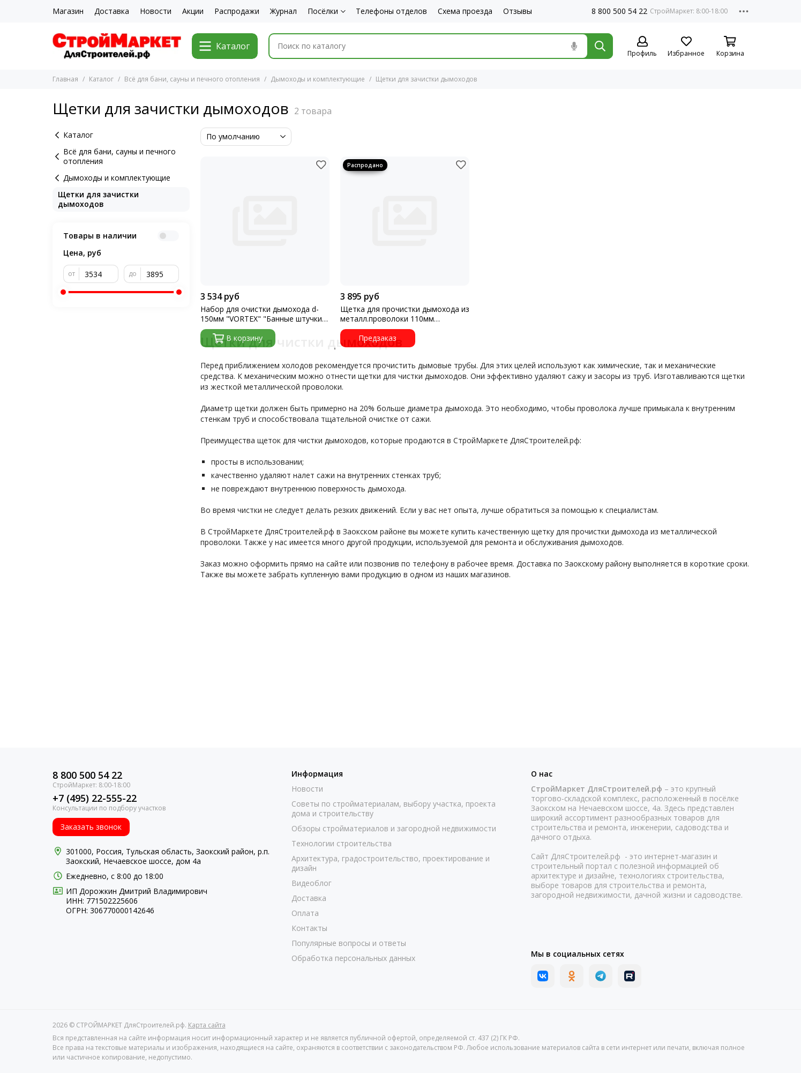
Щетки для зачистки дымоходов (98, 199)
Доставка (111, 11)
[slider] (63, 292)
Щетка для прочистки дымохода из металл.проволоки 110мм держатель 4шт (404, 314)
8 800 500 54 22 (619, 11)
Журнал (283, 11)
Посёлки (327, 11)
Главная (65, 79)
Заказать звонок (91, 827)
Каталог (101, 79)
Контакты (309, 928)
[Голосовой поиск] (574, 46)
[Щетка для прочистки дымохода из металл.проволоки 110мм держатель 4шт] (404, 221)
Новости (155, 11)
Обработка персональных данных (353, 958)
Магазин (68, 11)
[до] (160, 274)
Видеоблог (311, 883)
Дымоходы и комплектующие (318, 79)
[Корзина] (730, 47)
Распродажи (236, 11)
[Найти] (600, 46)
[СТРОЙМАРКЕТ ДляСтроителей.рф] (117, 46)
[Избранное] (686, 47)
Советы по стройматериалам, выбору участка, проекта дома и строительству (393, 808)
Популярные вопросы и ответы (348, 943)
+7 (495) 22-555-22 (95, 798)
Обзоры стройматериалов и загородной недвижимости (393, 828)
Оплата (305, 913)
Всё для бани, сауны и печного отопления (192, 79)
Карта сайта (207, 1025)
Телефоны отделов (391, 11)
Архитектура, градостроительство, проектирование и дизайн (390, 863)
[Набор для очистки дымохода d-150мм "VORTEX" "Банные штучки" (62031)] (265, 221)
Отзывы (517, 11)
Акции (193, 11)
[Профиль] (642, 47)
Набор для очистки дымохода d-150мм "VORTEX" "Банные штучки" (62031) (262, 314)
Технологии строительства (341, 843)
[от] (98, 274)
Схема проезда (465, 11)
